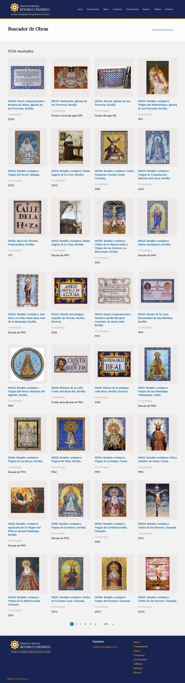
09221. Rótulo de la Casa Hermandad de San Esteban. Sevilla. (155, 318)
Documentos (133, 9)
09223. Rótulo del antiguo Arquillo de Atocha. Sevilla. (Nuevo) (68, 318)
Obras (106, 9)
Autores (146, 9)
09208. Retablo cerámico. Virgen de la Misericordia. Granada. (24, 601)
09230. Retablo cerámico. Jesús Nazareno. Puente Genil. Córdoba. (114, 174)
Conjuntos (117, 9)
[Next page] (112, 624)
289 (106, 624)
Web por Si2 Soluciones (17, 679)
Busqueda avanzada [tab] (162, 29)
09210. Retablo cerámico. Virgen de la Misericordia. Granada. (111, 527)
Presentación (93, 9)
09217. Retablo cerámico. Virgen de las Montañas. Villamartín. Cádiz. (153, 391)
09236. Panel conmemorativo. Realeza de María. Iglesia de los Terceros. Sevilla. (26, 104)
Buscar (137, 672)
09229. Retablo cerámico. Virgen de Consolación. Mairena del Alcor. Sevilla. (154, 174)
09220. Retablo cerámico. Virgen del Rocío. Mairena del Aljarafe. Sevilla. (26, 391)
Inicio (80, 9)
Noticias (169, 9)
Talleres (157, 9)
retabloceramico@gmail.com (105, 647)
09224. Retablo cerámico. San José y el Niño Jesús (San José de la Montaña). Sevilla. (26, 318)
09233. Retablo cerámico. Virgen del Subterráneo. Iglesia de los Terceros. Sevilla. (157, 104)
